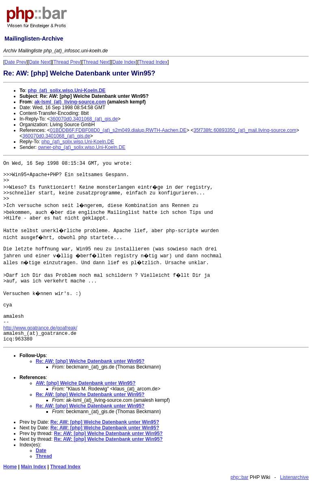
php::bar (239, 477)
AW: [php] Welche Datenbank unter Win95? (85, 383)
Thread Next (96, 62)
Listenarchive (294, 477)
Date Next (39, 62)
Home (10, 467)
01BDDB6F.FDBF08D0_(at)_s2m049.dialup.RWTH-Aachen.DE (118, 130)
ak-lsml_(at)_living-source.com (70, 102)
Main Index (33, 467)
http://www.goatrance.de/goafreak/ (40, 328)
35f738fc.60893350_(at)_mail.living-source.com (244, 130)
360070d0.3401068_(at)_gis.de (84, 119)
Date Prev (15, 62)
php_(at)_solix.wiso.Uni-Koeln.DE (66, 90)
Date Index (124, 62)
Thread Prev (66, 62)
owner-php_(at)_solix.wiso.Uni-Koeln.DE (81, 147)
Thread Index (153, 62)
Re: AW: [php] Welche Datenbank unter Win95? (90, 361)
